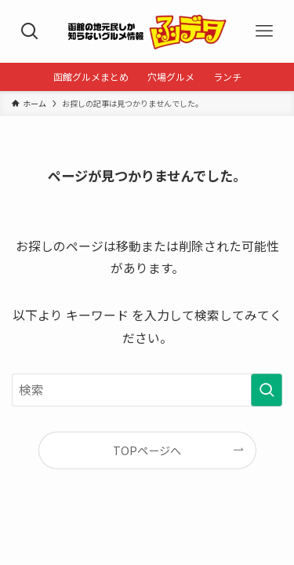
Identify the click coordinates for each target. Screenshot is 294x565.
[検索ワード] (147, 390)
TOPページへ (147, 450)
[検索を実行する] (266, 390)
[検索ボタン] (29, 31)
